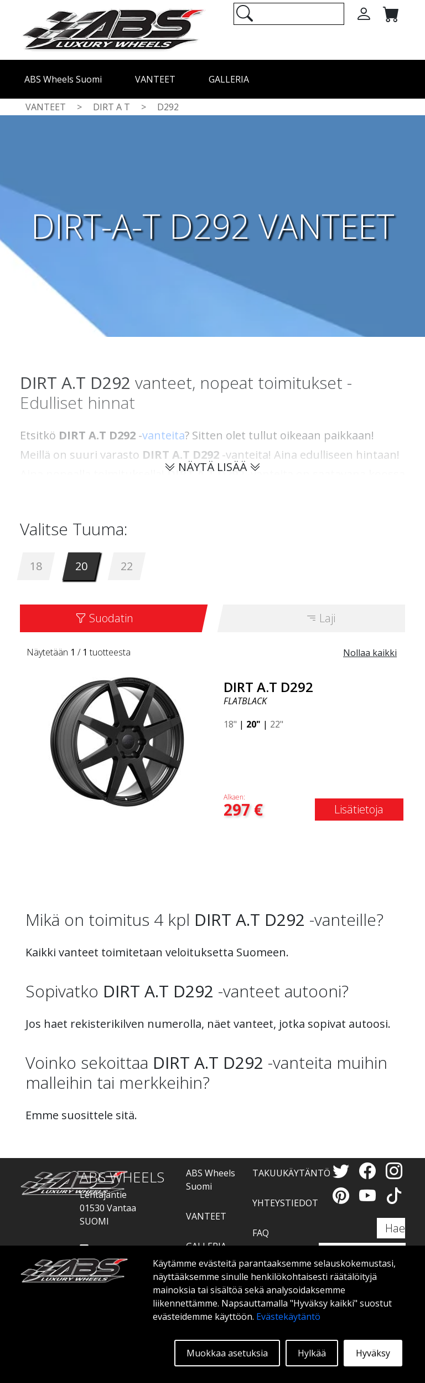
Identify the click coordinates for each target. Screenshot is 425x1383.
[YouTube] (369, 1195)
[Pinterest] (343, 1195)
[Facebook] (369, 1170)
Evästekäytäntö (288, 1316)
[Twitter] (343, 1170)
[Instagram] (394, 1170)
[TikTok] (394, 1195)
